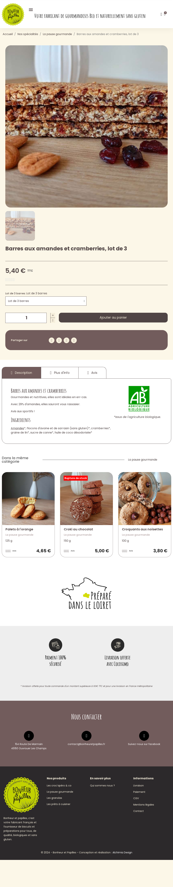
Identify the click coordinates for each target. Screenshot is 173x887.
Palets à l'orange (19, 529)
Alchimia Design (122, 879)
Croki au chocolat (78, 529)
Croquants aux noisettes (142, 529)
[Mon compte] (161, 14)
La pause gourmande (142, 460)
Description (21, 373)
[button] (113, 317)
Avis (92, 373)
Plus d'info (59, 373)
